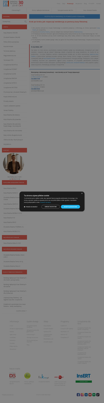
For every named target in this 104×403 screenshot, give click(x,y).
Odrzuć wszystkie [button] (51, 206)
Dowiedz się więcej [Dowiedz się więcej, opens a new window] (45, 202)
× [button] (81, 193)
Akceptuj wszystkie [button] (70, 206)
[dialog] (52, 201)
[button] (30, 206)
